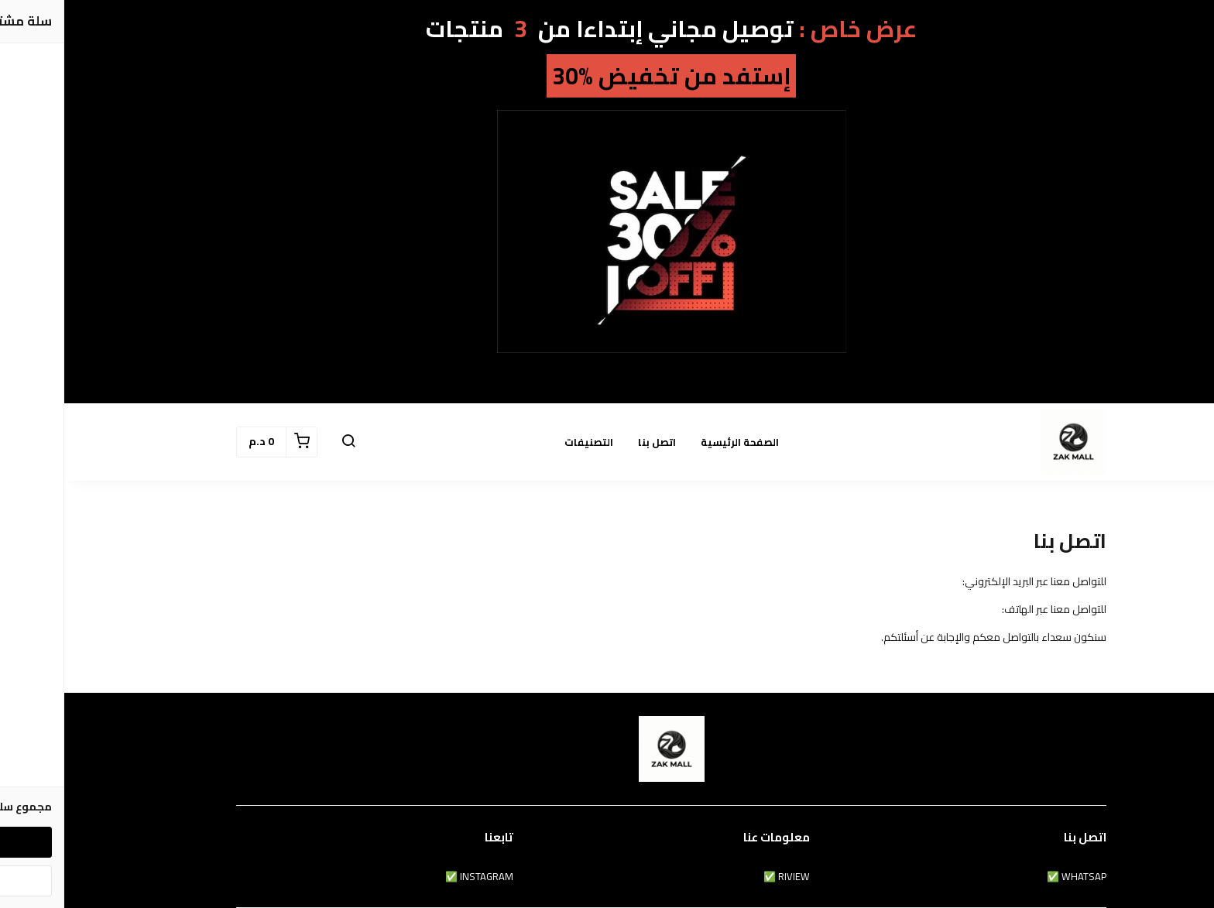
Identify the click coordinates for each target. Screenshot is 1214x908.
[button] (284, 442)
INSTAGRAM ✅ (415, 877)
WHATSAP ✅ (1012, 877)
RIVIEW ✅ (722, 877)
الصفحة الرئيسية (675, 442)
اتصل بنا (593, 442)
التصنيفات (524, 442)
